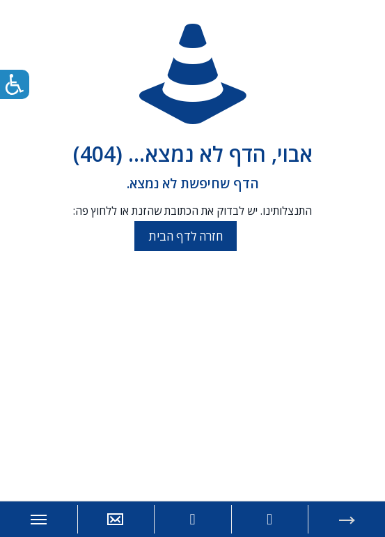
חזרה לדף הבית (185, 236)
